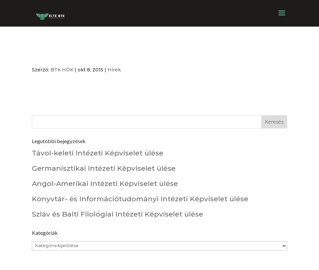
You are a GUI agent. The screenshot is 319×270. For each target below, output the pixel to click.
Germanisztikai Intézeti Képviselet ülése (104, 168)
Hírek (114, 70)
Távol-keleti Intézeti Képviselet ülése (97, 153)
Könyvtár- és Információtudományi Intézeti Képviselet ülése (140, 199)
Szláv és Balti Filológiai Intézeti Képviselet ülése (117, 214)
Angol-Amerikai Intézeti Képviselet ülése (105, 183)
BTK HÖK (61, 70)
